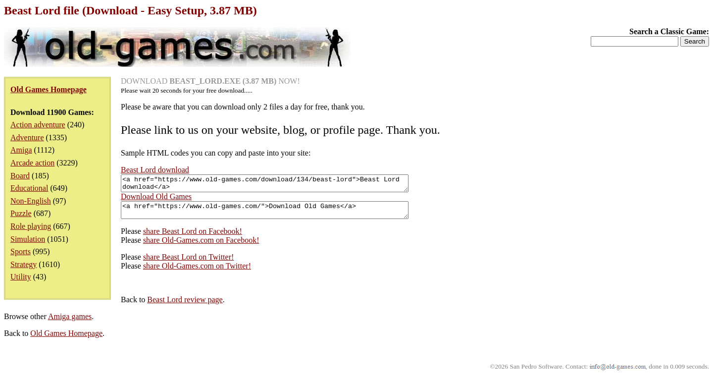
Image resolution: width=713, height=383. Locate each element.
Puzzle (21, 213)
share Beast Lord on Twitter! (188, 263)
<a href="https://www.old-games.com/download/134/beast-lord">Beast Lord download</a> (282, 184)
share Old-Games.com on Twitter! (197, 272)
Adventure (27, 137)
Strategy (23, 264)
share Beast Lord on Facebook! (192, 237)
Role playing (30, 226)
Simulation (27, 239)
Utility (20, 277)
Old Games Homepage (66, 339)
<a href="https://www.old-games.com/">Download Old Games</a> (282, 214)
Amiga (21, 150)
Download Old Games (156, 199)
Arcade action (32, 163)
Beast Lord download (155, 169)
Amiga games (70, 322)
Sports (20, 251)
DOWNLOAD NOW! (210, 81)
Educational (29, 188)
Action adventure (37, 124)
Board (20, 175)
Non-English (30, 201)
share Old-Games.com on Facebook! (201, 246)
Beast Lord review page (184, 305)
